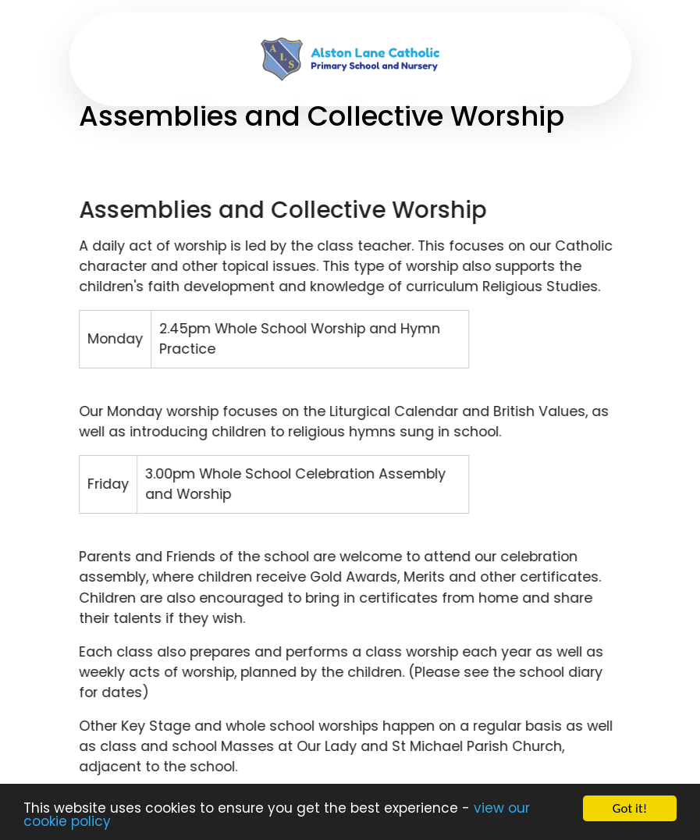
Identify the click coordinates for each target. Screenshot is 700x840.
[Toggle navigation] (107, 59)
